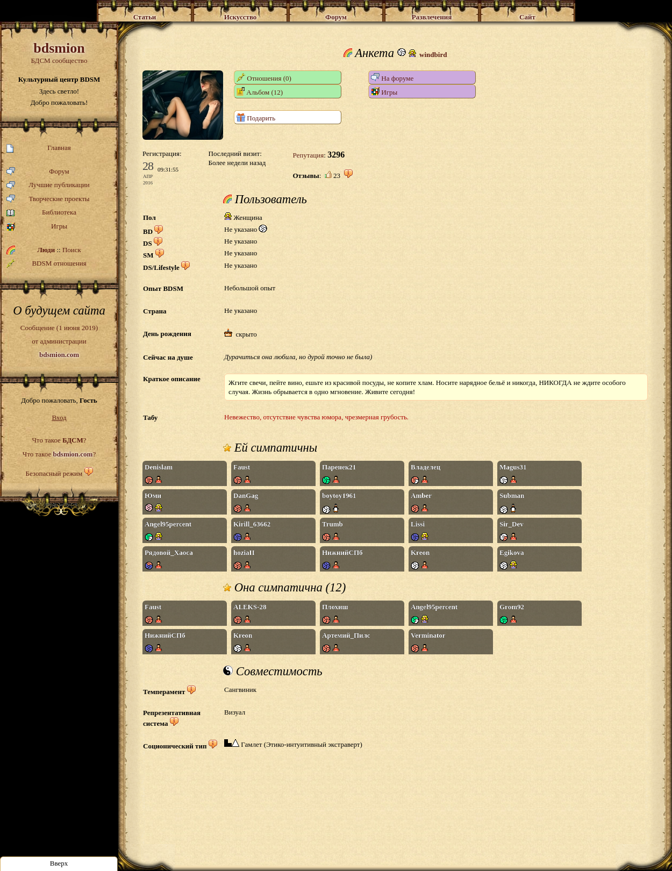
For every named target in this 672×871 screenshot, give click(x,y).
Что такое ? (59, 440)
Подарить (256, 117)
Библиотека (41, 212)
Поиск (71, 250)
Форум (37, 171)
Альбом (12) (260, 91)
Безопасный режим (53, 473)
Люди (46, 250)
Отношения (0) (264, 77)
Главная (38, 148)
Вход (59, 417)
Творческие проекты (48, 199)
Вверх (59, 863)
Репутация (308, 155)
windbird (433, 55)
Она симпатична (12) (284, 587)
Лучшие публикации (48, 185)
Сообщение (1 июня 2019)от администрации (59, 341)
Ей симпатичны (270, 448)
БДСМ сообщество (59, 52)
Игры (36, 226)
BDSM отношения (46, 263)
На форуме (392, 77)
